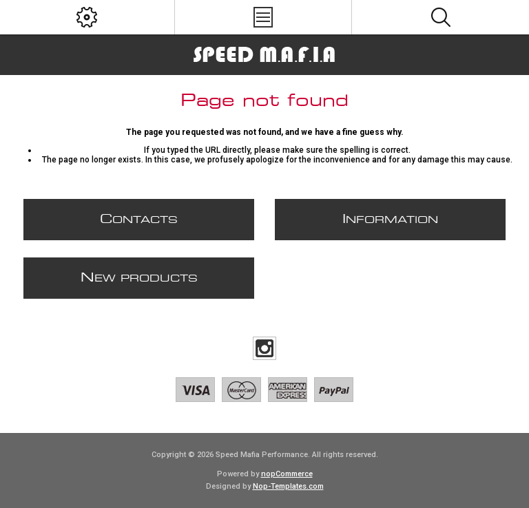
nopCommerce (287, 473)
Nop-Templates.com (288, 486)
